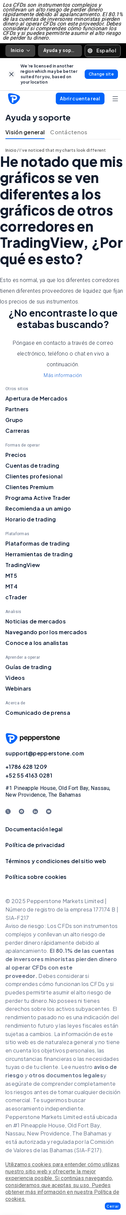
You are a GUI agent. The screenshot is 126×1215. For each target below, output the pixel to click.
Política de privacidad (35, 845)
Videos (15, 677)
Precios (15, 454)
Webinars (18, 688)
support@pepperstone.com (44, 753)
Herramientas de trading (39, 554)
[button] (113, 1206)
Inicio (20, 50)
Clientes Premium (29, 486)
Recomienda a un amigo (38, 508)
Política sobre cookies (36, 877)
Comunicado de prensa (37, 712)
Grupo (14, 419)
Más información (63, 375)
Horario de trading (30, 519)
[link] (11, 74)
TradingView (22, 564)
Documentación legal (34, 829)
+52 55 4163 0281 (28, 775)
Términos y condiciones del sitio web (55, 861)
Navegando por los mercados (46, 632)
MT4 (11, 586)
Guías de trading (28, 666)
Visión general (25, 132)
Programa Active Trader (38, 497)
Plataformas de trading (37, 543)
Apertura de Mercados (36, 398)
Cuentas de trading (32, 465)
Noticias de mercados (35, 621)
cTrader (16, 597)
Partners (17, 409)
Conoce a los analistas (37, 642)
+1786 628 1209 (26, 766)
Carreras (17, 430)
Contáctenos (68, 132)
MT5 (11, 575)
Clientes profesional (33, 476)
